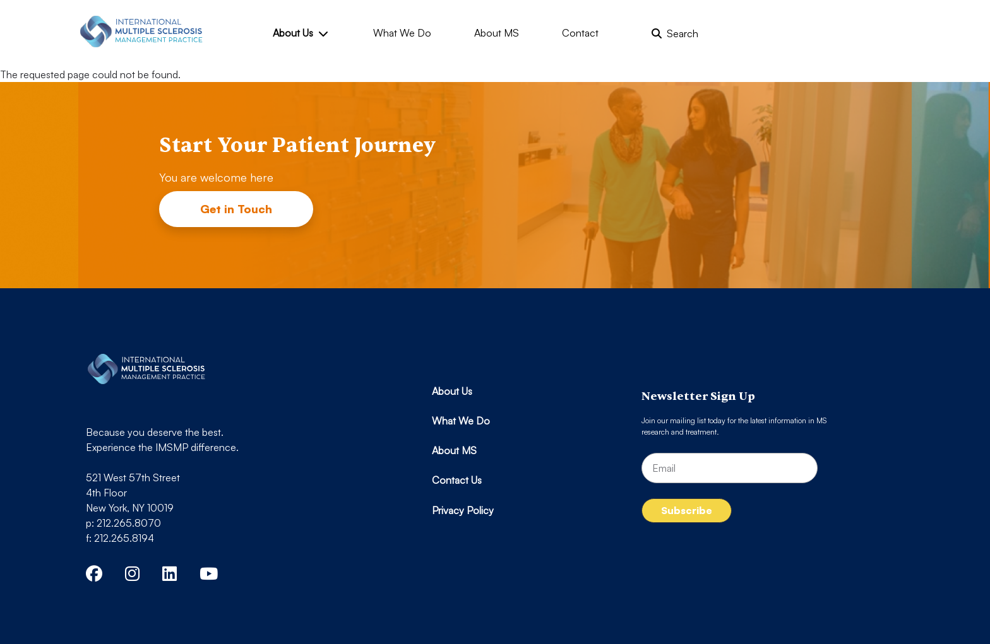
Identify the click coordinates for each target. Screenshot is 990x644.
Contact (580, 32)
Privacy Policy (463, 510)
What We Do (402, 32)
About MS (496, 32)
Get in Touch (236, 209)
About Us (300, 32)
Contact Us (457, 480)
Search (675, 33)
